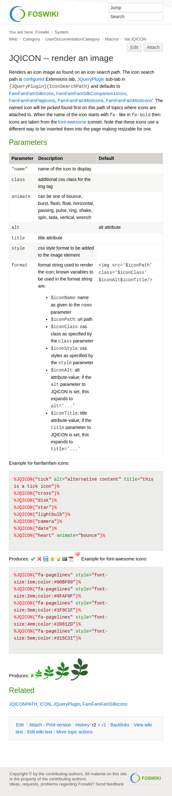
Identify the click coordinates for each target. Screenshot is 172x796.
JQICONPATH (23, 704)
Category (31, 39)
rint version (58, 724)
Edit (134, 47)
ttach (35, 724)
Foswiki (42, 32)
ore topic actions (74, 731)
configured (33, 79)
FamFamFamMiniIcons (80, 100)
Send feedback (110, 784)
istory (82, 724)
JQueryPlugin (90, 79)
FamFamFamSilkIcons (31, 93)
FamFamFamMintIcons (129, 100)
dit (20, 724)
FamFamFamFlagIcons (32, 100)
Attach (153, 47)
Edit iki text (39, 731)
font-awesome (72, 121)
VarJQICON (135, 39)
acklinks (119, 724)
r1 (104, 724)
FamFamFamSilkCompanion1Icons (91, 93)
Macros (112, 39)
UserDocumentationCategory (72, 39)
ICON (45, 704)
